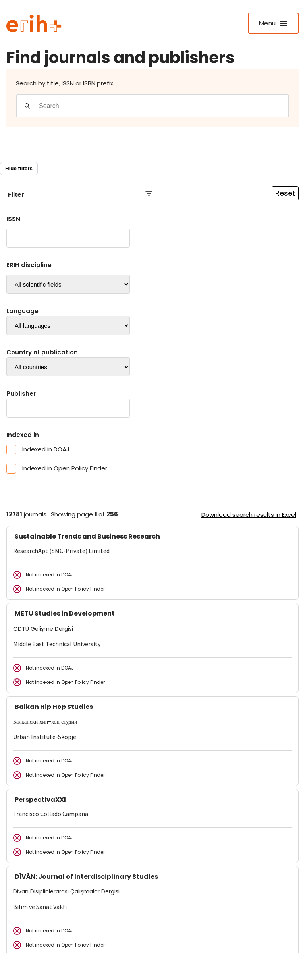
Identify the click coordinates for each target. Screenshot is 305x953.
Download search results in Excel (248, 514)
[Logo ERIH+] (34, 23)
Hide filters (19, 168)
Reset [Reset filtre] (285, 193)
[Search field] (163, 106)
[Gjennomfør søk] (27, 106)
